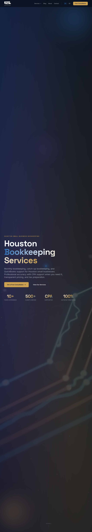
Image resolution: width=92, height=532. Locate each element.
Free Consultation (80, 3)
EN (65, 3)
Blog (44, 3)
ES (69, 3)
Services (37, 3)
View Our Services (39, 285)
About (50, 3)
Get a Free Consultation (16, 285)
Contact (56, 3)
